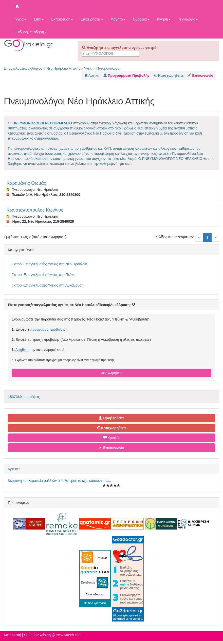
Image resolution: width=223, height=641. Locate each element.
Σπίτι (39, 19)
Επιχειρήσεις (92, 19)
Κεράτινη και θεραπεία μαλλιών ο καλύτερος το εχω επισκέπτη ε (58, 481)
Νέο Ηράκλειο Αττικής (63, 68)
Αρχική (91, 75)
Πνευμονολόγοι (108, 68)
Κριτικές (111, 438)
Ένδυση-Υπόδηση (30, 32)
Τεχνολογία (188, 19)
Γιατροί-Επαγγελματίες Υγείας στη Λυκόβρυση (47, 285)
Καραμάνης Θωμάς (26, 183)
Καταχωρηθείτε (111, 373)
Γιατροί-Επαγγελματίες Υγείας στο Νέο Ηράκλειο (49, 264)
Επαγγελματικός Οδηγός (23, 68)
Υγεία (20, 19)
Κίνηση (164, 19)
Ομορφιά (141, 19)
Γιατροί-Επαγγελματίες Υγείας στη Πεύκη (43, 275)
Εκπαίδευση (62, 19)
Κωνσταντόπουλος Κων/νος (35, 210)
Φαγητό (118, 19)
